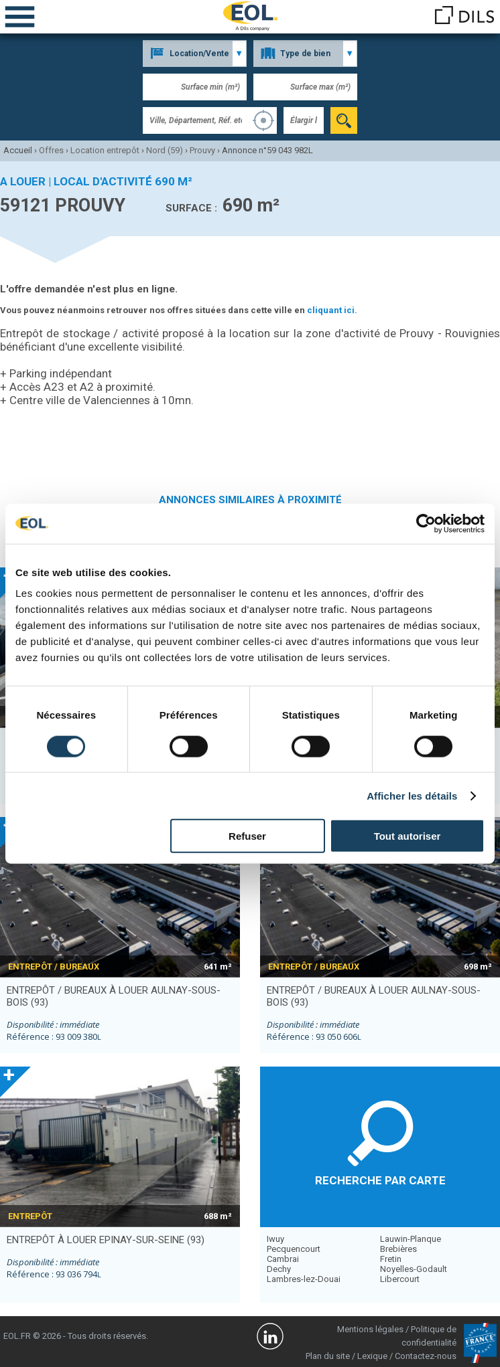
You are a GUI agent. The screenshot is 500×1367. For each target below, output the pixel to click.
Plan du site (328, 1356)
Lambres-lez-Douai (303, 1279)
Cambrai (283, 1259)
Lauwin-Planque (410, 1239)
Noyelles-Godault (413, 1269)
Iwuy (275, 1239)
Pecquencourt (293, 1249)
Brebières (398, 1249)
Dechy (279, 1269)
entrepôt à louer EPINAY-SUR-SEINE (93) (105, 1240)
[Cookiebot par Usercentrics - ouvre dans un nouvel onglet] (426, 523)
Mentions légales (370, 1329)
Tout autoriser (407, 836)
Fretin (390, 1259)
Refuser (247, 836)
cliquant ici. (332, 310)
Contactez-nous (425, 1356)
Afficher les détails (412, 795)
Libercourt (400, 1279)
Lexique (372, 1356)
